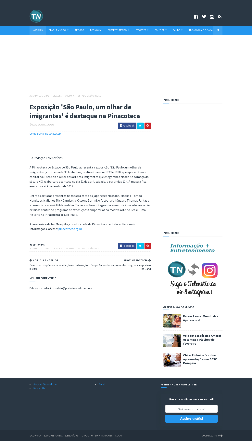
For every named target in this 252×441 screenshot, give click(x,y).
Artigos (79, 30)
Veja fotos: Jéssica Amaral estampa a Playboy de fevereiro (202, 339)
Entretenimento (118, 30)
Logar (120, 435)
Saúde (178, 30)
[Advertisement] (126, 66)
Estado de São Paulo (89, 95)
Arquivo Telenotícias (45, 384)
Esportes (142, 30)
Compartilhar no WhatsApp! (45, 133)
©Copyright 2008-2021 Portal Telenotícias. (54, 435)
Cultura (70, 95)
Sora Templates (105, 435)
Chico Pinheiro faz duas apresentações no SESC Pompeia (200, 359)
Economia (96, 30)
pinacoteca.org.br (70, 229)
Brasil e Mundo (59, 30)
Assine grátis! (191, 419)
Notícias (38, 30)
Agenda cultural (40, 95)
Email (102, 384)
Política (161, 30)
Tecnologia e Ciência (201, 30)
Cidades (57, 95)
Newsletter (40, 388)
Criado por (89, 435)
